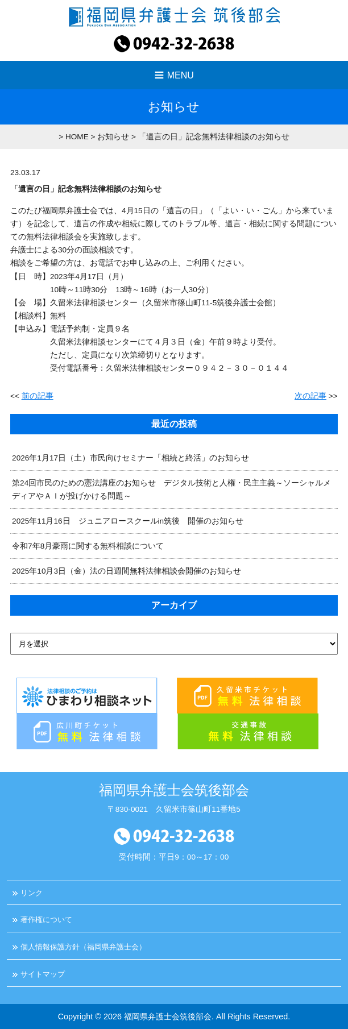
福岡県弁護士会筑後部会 (168, 1016)
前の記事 (37, 396)
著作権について (46, 919)
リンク (31, 893)
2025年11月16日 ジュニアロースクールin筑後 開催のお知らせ (127, 521)
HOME (77, 136)
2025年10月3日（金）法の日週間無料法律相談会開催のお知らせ (126, 571)
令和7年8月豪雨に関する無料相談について (88, 546)
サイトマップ (42, 974)
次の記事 (310, 396)
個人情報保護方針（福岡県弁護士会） (83, 947)
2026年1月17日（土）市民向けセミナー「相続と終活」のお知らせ (130, 458)
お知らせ (113, 136)
